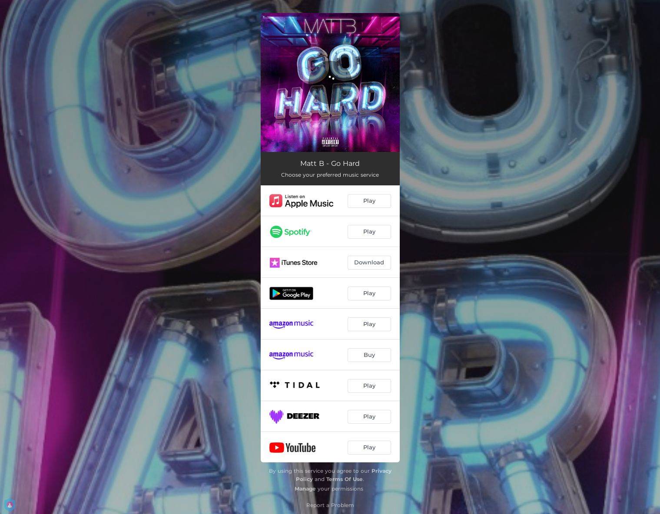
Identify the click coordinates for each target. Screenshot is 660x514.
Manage (305, 488)
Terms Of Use (344, 479)
